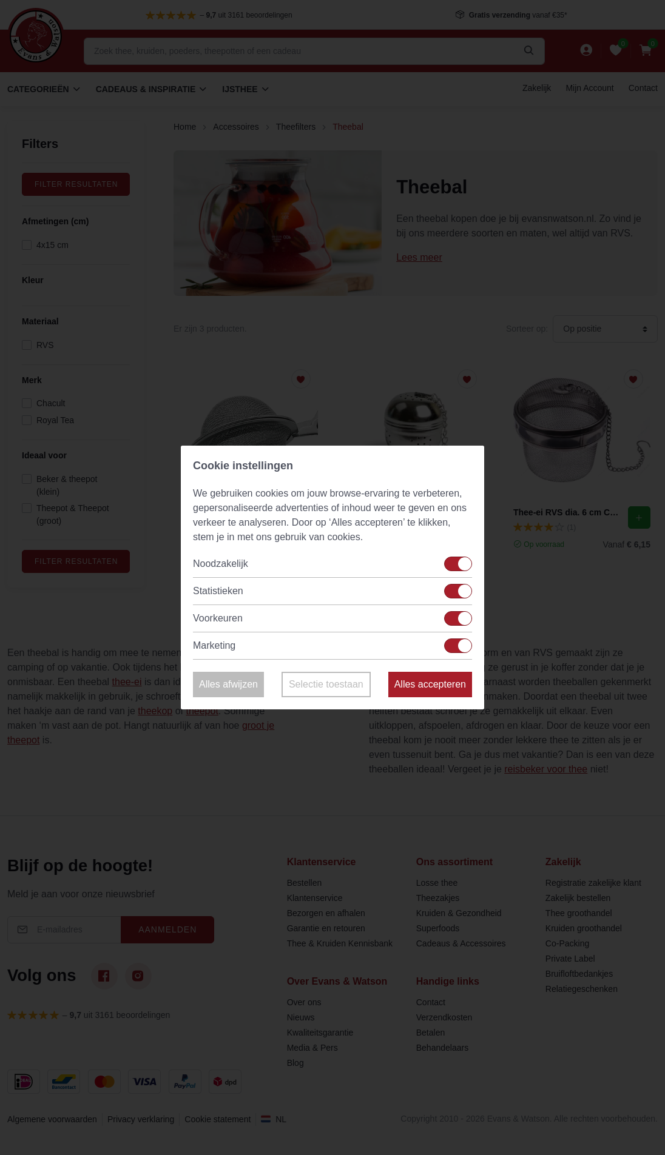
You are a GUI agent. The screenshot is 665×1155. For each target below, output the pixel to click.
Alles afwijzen (228, 684)
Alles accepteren (430, 684)
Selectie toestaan (326, 684)
